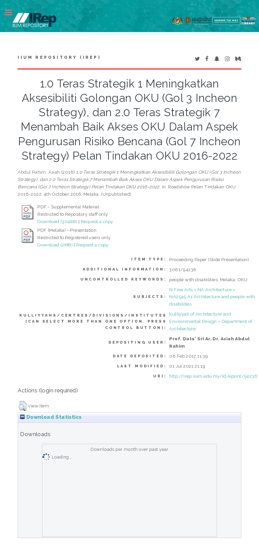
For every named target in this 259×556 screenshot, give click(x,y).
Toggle (12, 12)
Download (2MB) (55, 244)
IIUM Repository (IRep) (59, 57)
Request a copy (97, 221)
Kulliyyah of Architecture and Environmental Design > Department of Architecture (210, 321)
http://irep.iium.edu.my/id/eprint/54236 (213, 376)
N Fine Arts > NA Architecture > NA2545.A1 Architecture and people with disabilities (212, 297)
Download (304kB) (57, 221)
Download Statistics (50, 417)
